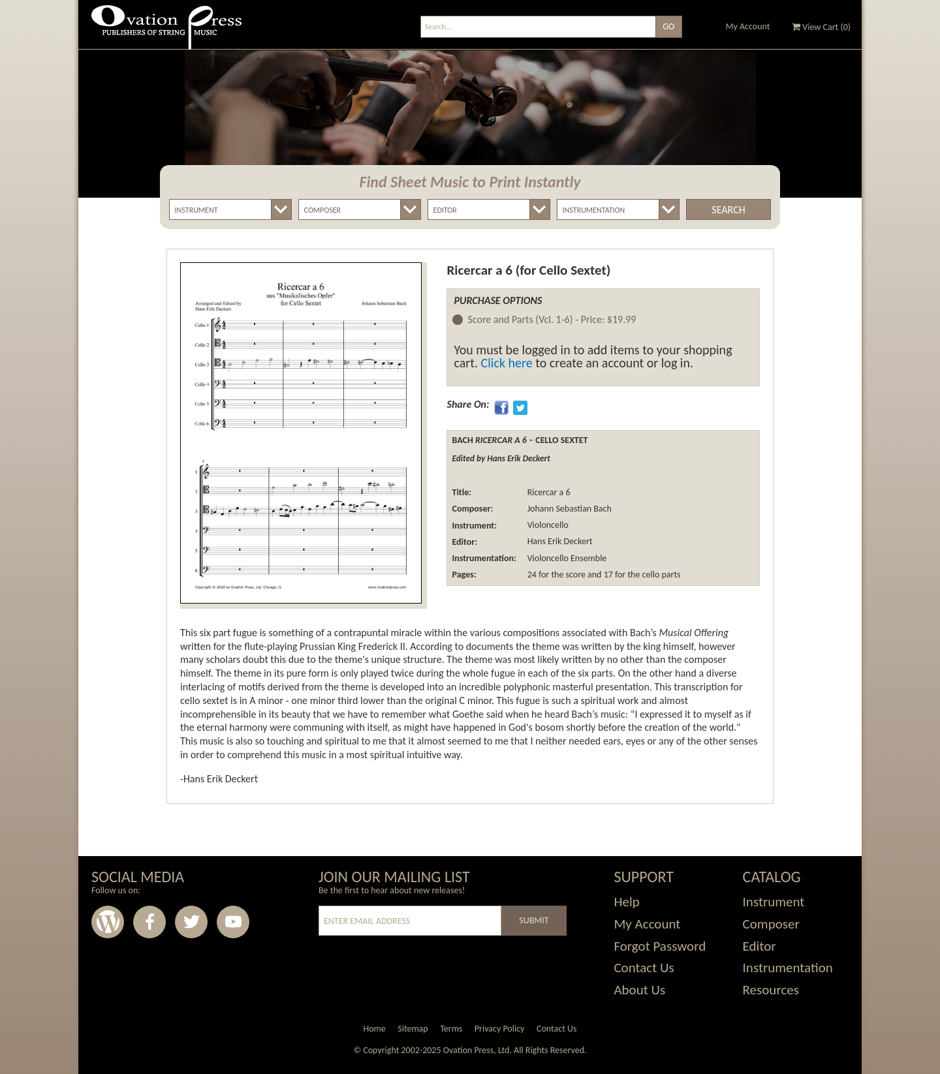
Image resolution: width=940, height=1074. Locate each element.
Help (626, 901)
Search (728, 210)
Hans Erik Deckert (558, 541)
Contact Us (644, 967)
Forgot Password (660, 946)
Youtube (233, 922)
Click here (507, 363)
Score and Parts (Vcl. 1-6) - (551, 320)
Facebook (149, 922)
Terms (451, 1028)
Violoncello (546, 525)
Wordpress (107, 922)
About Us (639, 989)
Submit (533, 920)
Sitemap (413, 1028)
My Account (748, 26)
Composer (771, 923)
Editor (759, 946)
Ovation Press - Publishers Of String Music (166, 32)
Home (374, 1028)
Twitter (191, 922)
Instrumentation (788, 967)
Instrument (774, 901)
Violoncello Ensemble (565, 558)
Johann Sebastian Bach (568, 508)
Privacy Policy (500, 1028)
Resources (771, 989)
